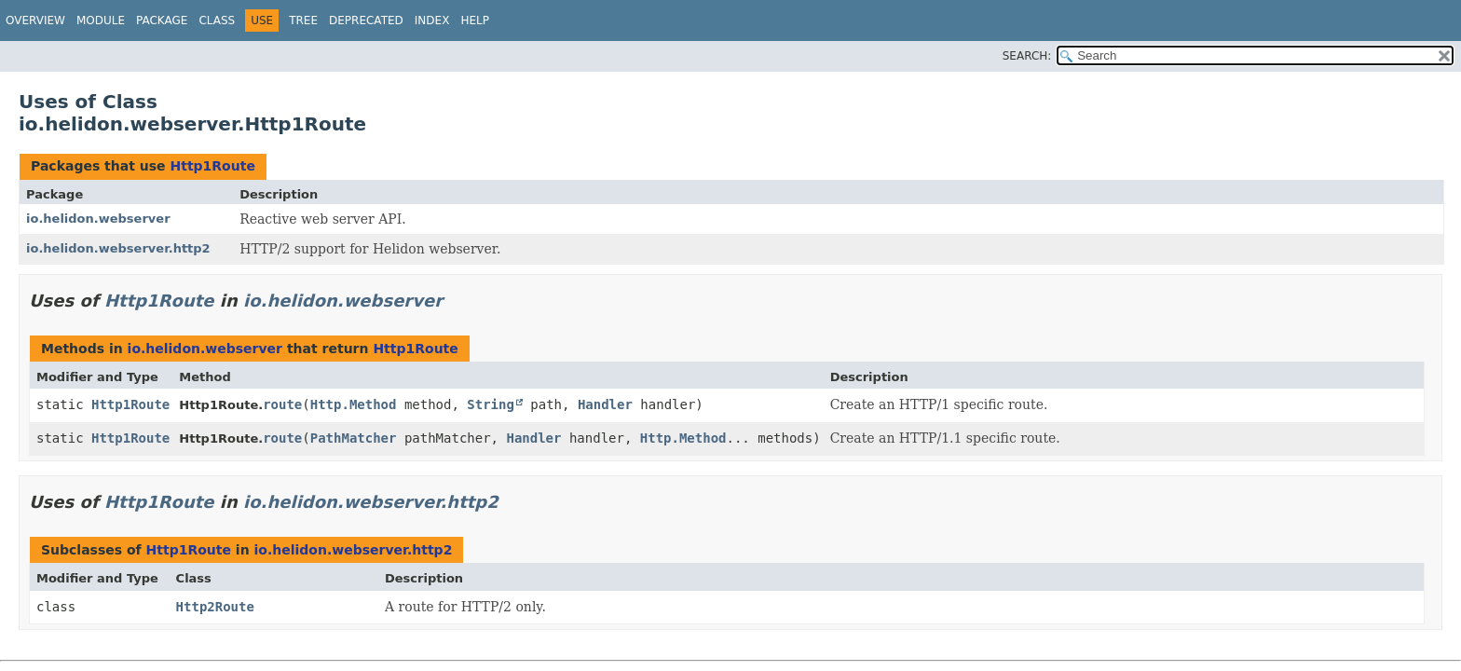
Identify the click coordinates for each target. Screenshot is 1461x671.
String (490, 404)
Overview (35, 20)
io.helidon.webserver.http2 (118, 248)
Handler (605, 404)
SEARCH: (1027, 55)
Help (474, 20)
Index (432, 20)
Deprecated (366, 20)
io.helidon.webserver (98, 219)
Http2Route (215, 606)
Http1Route (212, 165)
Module (100, 20)
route (282, 404)
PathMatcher (353, 438)
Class (216, 20)
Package (161, 20)
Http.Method (353, 404)
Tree (303, 20)
